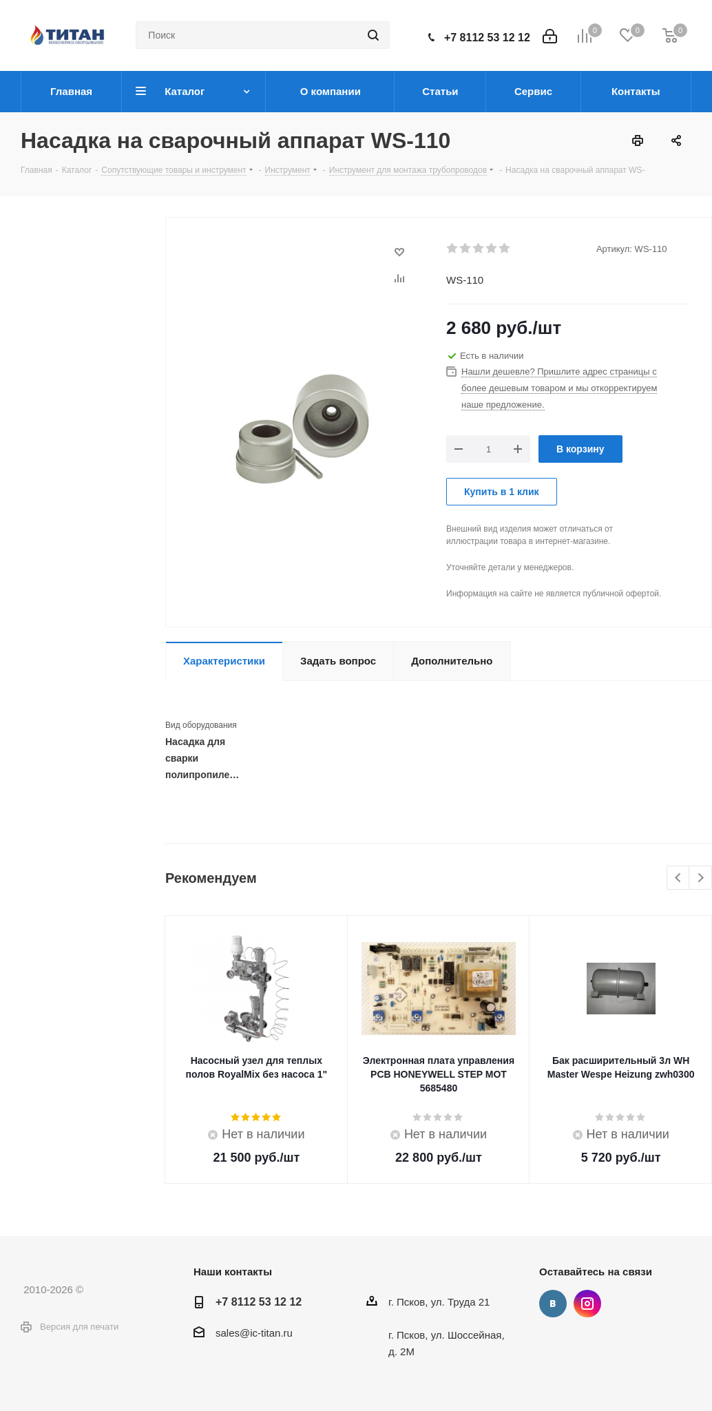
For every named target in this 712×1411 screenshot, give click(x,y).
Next (700, 878)
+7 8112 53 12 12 (487, 37)
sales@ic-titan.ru (254, 1333)
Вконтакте (553, 1303)
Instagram (587, 1303)
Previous (678, 878)
